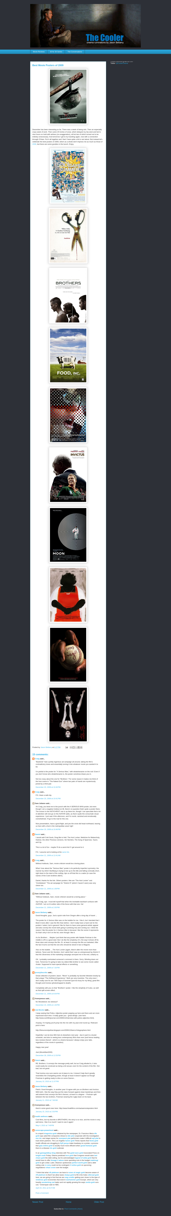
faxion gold (70, 1141)
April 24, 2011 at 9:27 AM (45, 1188)
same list (65, 852)
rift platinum (54, 1172)
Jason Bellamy (41, 912)
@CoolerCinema (122, 63)
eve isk (38, 1138)
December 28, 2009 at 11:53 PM (48, 1055)
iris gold (53, 1148)
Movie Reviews (39, 52)
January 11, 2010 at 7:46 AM (47, 1100)
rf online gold (75, 1165)
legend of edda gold (83, 1158)
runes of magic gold (76, 1172)
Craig (37, 759)
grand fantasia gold (89, 1146)
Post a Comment (42, 1193)
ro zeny (48, 1165)
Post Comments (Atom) (73, 1209)
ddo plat (70, 1136)
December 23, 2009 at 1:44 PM (48, 1005)
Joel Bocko (39, 1010)
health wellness (41, 1116)
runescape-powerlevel (44, 1130)
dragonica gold (50, 1133)
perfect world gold (79, 1163)
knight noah (41, 1155)
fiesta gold (93, 1141)
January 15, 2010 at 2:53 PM (47, 1112)
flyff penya (64, 1143)
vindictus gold (41, 1180)
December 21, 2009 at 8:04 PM (48, 994)
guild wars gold (76, 1153)
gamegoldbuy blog (48, 1153)
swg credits (69, 1177)
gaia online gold (45, 1146)
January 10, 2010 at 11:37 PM (47, 1081)
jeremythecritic (41, 972)
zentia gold (90, 1182)
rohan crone (51, 1168)
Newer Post (37, 1202)
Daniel (37, 834)
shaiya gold (69, 1175)
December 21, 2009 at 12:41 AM (48, 855)
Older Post (99, 1202)
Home (68, 1202)
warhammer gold (73, 1180)
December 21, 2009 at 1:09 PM (48, 889)
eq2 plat (95, 1138)
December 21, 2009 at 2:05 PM (48, 907)
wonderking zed (48, 1182)
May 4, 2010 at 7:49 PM (45, 1125)
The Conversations (75, 52)
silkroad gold (93, 1175)
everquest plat (65, 1138)
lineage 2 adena (57, 1160)
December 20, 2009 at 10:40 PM (48, 787)
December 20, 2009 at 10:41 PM (48, 799)
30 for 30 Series (56, 52)
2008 (34, 144)
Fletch (37, 1060)
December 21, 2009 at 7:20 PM (48, 968)
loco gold (69, 1155)
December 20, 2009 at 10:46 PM (48, 829)
